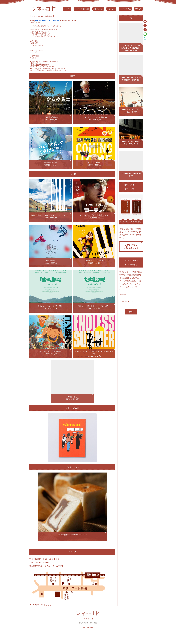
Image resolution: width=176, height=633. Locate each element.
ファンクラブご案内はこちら (131, 246)
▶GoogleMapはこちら (40, 604)
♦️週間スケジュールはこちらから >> (42, 67)
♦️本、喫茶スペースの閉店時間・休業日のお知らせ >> (48, 68)
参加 (131, 312)
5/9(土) (32, 21)
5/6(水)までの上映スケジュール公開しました (46, 26)
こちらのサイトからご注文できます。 (44, 36)
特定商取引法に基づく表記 (88, 623)
